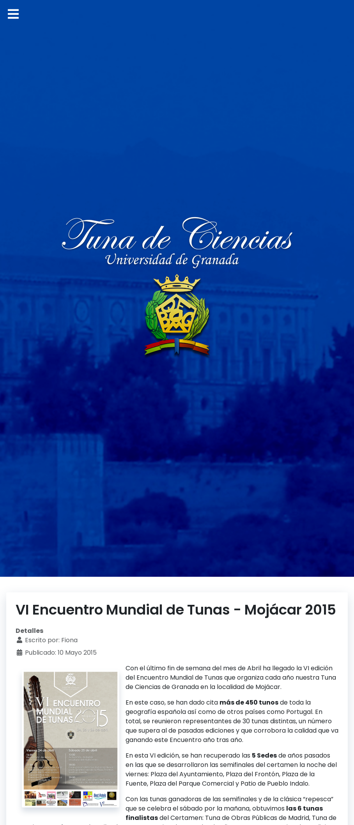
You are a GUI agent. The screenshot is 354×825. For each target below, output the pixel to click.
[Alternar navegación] (13, 14)
